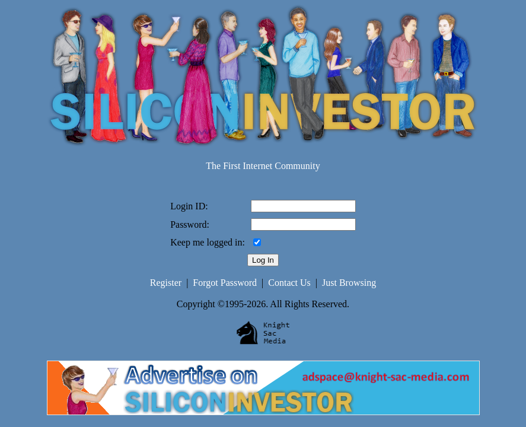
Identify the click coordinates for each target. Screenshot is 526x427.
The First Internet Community (263, 166)
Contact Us (289, 283)
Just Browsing (349, 283)
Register (165, 283)
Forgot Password (225, 283)
